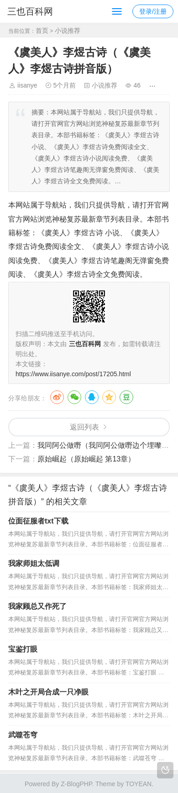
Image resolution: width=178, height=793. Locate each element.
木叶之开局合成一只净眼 (48, 692)
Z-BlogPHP (76, 784)
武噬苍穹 (22, 735)
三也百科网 (30, 11)
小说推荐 (67, 30)
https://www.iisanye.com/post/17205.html (73, 374)
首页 (42, 30)
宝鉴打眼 (22, 649)
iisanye (27, 85)
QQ (92, 397)
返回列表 (84, 427)
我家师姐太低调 (33, 563)
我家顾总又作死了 (37, 606)
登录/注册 (153, 11)
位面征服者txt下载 (38, 521)
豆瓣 (126, 397)
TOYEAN (139, 784)
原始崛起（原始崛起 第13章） (86, 459)
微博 (57, 397)
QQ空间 (109, 397)
